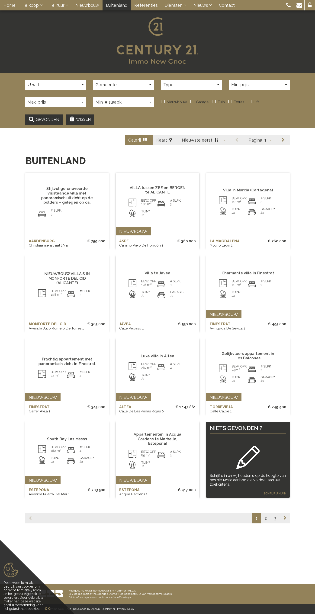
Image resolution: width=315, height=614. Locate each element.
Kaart (164, 140)
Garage (199, 102)
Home (9, 5)
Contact (227, 5)
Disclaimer (108, 609)
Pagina (255, 140)
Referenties (146, 5)
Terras (236, 102)
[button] (288, 5)
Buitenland (116, 5)
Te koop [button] (32, 5)
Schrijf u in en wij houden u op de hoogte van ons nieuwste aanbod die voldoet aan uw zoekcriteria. (248, 509)
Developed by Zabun (86, 609)
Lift (253, 102)
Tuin (218, 102)
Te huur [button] (59, 5)
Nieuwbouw (87, 5)
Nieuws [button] (202, 5)
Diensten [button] (175, 5)
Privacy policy (125, 609)
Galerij (137, 140)
